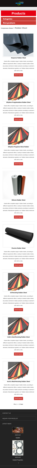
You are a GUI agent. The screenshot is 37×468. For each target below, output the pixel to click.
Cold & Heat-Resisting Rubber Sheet (18, 337)
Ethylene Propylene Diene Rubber (18, 147)
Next (21, 404)
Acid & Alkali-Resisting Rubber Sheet (18, 381)
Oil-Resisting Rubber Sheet (18, 292)
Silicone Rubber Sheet (18, 200)
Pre (15, 404)
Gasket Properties (18, 460)
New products (9, 23)
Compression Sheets (7, 28)
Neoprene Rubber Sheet (18, 58)
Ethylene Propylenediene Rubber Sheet (18, 102)
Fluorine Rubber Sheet (18, 248)
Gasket (18, 438)
